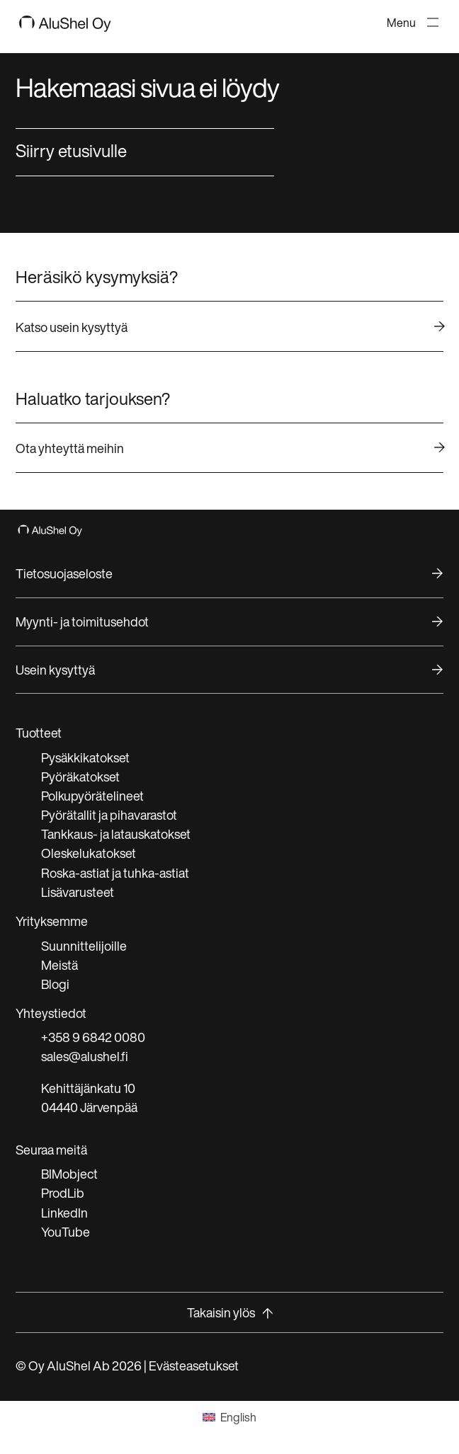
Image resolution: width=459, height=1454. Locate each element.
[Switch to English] (229, 1417)
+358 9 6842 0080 (93, 1037)
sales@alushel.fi (84, 1056)
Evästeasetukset (194, 1365)
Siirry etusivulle (71, 151)
